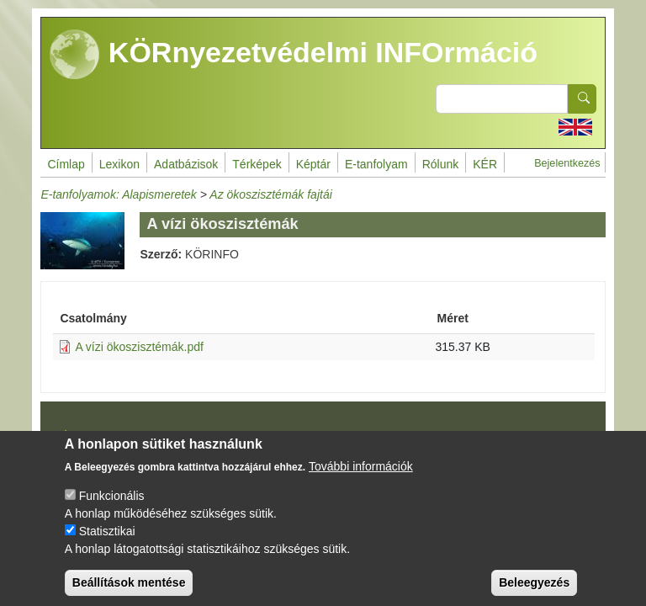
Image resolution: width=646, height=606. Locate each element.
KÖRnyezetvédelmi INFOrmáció (293, 54)
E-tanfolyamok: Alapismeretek (118, 194)
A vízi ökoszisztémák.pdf (139, 347)
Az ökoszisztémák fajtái (270, 194)
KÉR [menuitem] (485, 164)
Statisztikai (107, 543)
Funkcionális (112, 508)
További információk (361, 479)
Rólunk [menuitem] (440, 164)
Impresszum (89, 433)
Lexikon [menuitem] (119, 164)
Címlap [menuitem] (65, 164)
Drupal (328, 439)
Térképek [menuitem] (256, 164)
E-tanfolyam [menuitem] (376, 164)
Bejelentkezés (567, 163)
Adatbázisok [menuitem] (186, 164)
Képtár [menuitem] (313, 164)
